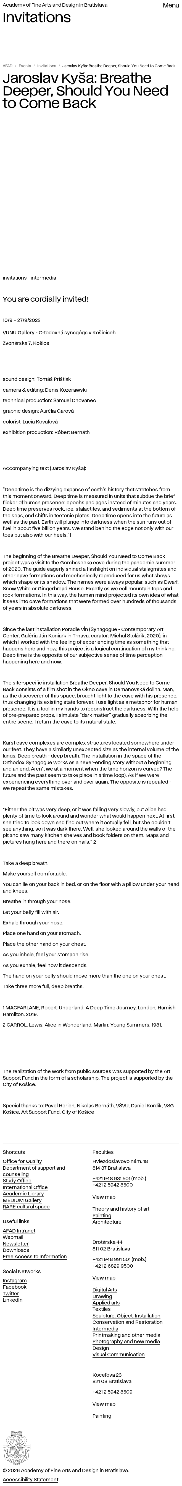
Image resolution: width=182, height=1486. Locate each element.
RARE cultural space (26, 1207)
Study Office (17, 1181)
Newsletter (16, 1244)
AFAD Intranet (19, 1231)
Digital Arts (105, 1290)
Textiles (102, 1309)
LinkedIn (13, 1300)
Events (25, 66)
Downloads (16, 1250)
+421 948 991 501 (112, 1259)
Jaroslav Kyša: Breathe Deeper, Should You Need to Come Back (118, 66)
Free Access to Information (35, 1257)
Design (101, 1348)
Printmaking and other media (126, 1335)
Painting (102, 1216)
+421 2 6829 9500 (113, 1266)
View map (104, 1197)
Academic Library (23, 1194)
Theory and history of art (121, 1209)
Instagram (15, 1281)
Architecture (107, 1222)
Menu (171, 6)
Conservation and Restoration (128, 1322)
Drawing (102, 1296)
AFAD (7, 66)
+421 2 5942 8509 (113, 1392)
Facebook (15, 1287)
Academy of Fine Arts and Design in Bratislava (55, 5)
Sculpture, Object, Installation (126, 1316)
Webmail (13, 1237)
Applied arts (106, 1303)
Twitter (11, 1294)
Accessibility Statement (30, 1480)
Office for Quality (22, 1161)
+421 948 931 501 (111, 1179)
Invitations (46, 66)
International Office (25, 1187)
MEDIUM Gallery (22, 1200)
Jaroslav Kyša (67, 468)
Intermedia (43, 278)
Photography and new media (126, 1342)
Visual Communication (119, 1355)
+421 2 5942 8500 (113, 1185)
